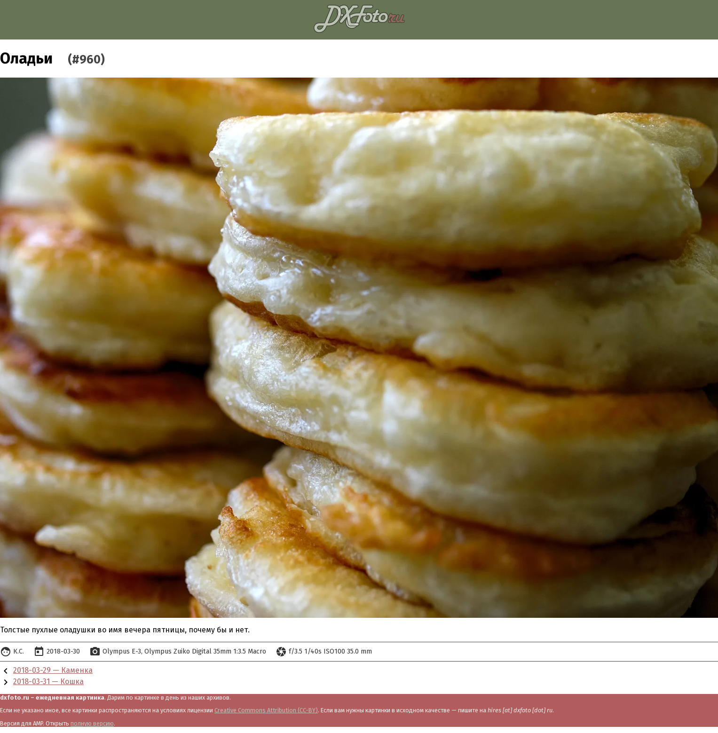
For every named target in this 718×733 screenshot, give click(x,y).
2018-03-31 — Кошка (48, 681)
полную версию (92, 723)
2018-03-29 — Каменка (53, 670)
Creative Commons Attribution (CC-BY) (266, 710)
